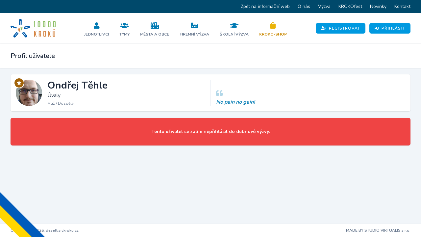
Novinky (378, 6)
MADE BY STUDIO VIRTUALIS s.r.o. (378, 230)
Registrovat (340, 28)
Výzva (324, 6)
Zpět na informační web (265, 6)
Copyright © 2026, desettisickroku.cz (45, 230)
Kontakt (402, 6)
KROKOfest (350, 6)
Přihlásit (390, 28)
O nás (304, 6)
